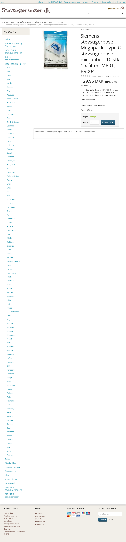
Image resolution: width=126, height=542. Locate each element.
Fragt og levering (109, 2)
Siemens (88, 29)
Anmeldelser (89, 131)
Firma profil (96, 2)
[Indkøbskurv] (116, 8)
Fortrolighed (8, 513)
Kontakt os (86, 2)
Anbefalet (68, 131)
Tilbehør (78, 131)
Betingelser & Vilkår (11, 524)
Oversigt (7, 529)
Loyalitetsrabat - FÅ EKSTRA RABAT (49, 2)
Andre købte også (54, 131)
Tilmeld (103, 519)
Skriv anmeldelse (112, 76)
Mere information (88, 99)
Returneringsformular (72, 2)
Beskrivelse (39, 131)
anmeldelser (97, 76)
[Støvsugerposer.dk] (26, 12)
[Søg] (123, 13)
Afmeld (112, 519)
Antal (86, 122)
